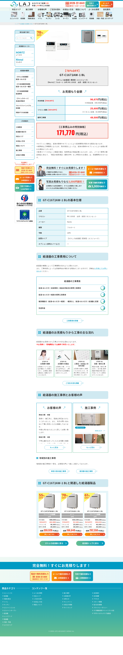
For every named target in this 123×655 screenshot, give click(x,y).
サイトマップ (68, 626)
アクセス (96, 617)
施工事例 (29, 9)
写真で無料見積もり (91, 4)
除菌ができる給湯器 (22, 125)
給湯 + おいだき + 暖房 (23, 97)
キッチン (48, 18)
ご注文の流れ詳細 (72, 401)
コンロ (57, 18)
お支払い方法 (68, 9)
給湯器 (23, 18)
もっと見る (54, 465)
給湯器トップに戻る (90, 562)
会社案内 (106, 9)
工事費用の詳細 (72, 339)
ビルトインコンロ (9, 626)
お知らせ (66, 617)
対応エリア (16, 9)
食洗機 (74, 18)
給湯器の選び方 (21, 144)
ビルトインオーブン (10, 629)
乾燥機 (91, 18)
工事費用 (19, 139)
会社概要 (96, 614)
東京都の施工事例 (86, 489)
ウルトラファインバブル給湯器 (23, 119)
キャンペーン (68, 620)
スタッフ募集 (98, 620)
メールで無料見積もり (106, 4)
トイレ (40, 18)
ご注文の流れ (55, 9)
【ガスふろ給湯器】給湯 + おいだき (22, 90)
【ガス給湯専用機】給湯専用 (22, 104)
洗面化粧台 (31, 18)
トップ (17, 36)
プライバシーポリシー (100, 626)
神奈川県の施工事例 (58, 489)
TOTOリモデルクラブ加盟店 (102, 632)
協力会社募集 (98, 623)
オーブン (66, 18)
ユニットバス (14, 18)
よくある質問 (93, 9)
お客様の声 (42, 9)
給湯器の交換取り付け (28, 36)
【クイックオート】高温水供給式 (22, 112)
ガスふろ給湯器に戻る (54, 562)
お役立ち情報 (20, 167)
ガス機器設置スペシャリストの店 (104, 629)
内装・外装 (100, 18)
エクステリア (109, 18)
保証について (81, 9)
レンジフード (83, 18)
